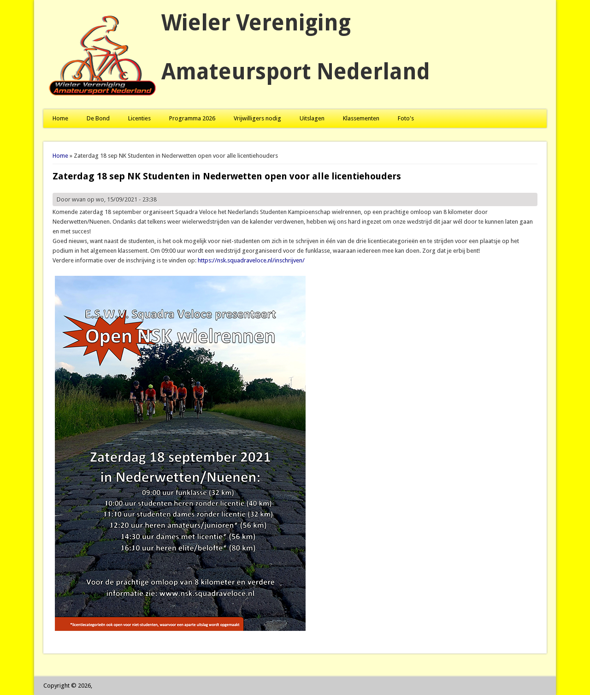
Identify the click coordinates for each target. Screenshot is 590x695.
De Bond (98, 118)
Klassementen (361, 118)
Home (60, 118)
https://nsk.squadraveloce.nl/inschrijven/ (251, 260)
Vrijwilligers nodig (257, 118)
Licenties (139, 118)
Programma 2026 (192, 118)
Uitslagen (312, 118)
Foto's (406, 118)
